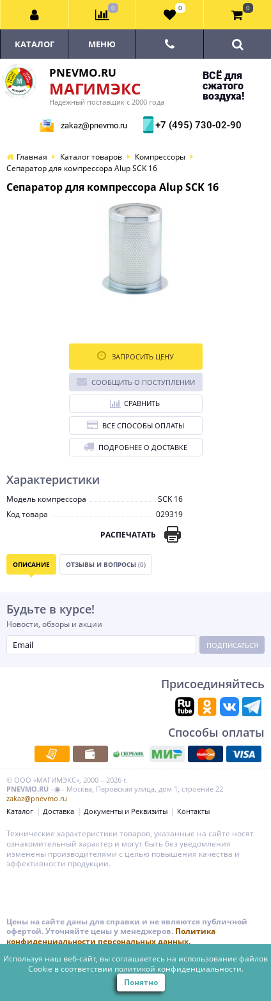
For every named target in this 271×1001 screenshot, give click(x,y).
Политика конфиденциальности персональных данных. (110, 936)
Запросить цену (135, 355)
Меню (102, 44)
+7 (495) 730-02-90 (196, 125)
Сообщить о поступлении (136, 381)
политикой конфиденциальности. (179, 968)
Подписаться (232, 645)
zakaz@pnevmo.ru (94, 125)
